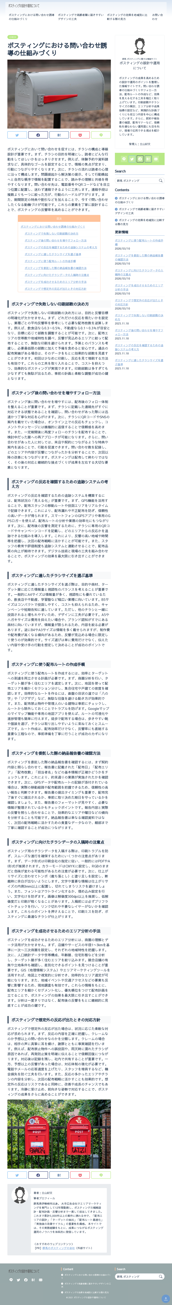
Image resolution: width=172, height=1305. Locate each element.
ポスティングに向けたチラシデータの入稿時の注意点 (57, 275)
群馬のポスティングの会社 (58, 1248)
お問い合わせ (157, 17)
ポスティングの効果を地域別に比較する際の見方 (127, 17)
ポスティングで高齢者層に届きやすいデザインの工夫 (81, 17)
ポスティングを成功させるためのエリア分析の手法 (56, 282)
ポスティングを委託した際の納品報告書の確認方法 (56, 268)
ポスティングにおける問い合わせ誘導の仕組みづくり (31, 17)
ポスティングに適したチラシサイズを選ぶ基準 (53, 254)
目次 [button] (59, 218)
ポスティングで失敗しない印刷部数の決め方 (51, 233)
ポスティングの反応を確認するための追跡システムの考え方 (61, 247)
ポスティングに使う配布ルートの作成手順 (50, 261)
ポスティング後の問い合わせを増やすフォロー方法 (56, 240)
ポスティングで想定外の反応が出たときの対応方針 (56, 288)
